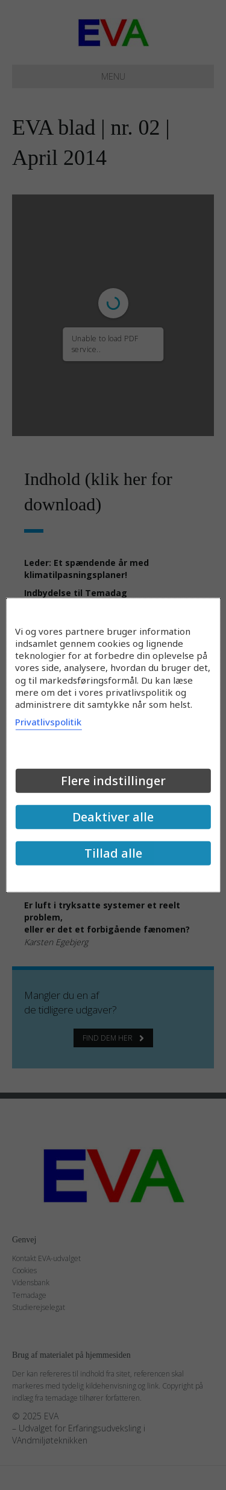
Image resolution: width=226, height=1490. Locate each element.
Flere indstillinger (113, 780)
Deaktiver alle (113, 817)
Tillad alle (113, 853)
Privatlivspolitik (48, 722)
